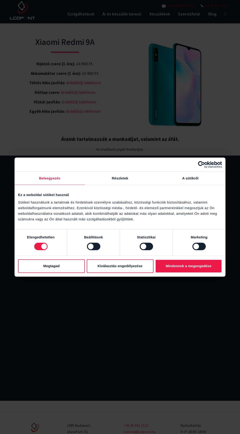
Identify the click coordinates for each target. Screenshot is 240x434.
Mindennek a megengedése (188, 266)
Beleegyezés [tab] (49, 178)
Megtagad (51, 266)
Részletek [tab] (120, 178)
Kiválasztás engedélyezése (120, 266)
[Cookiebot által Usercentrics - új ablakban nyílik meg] (201, 164)
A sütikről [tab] (190, 178)
